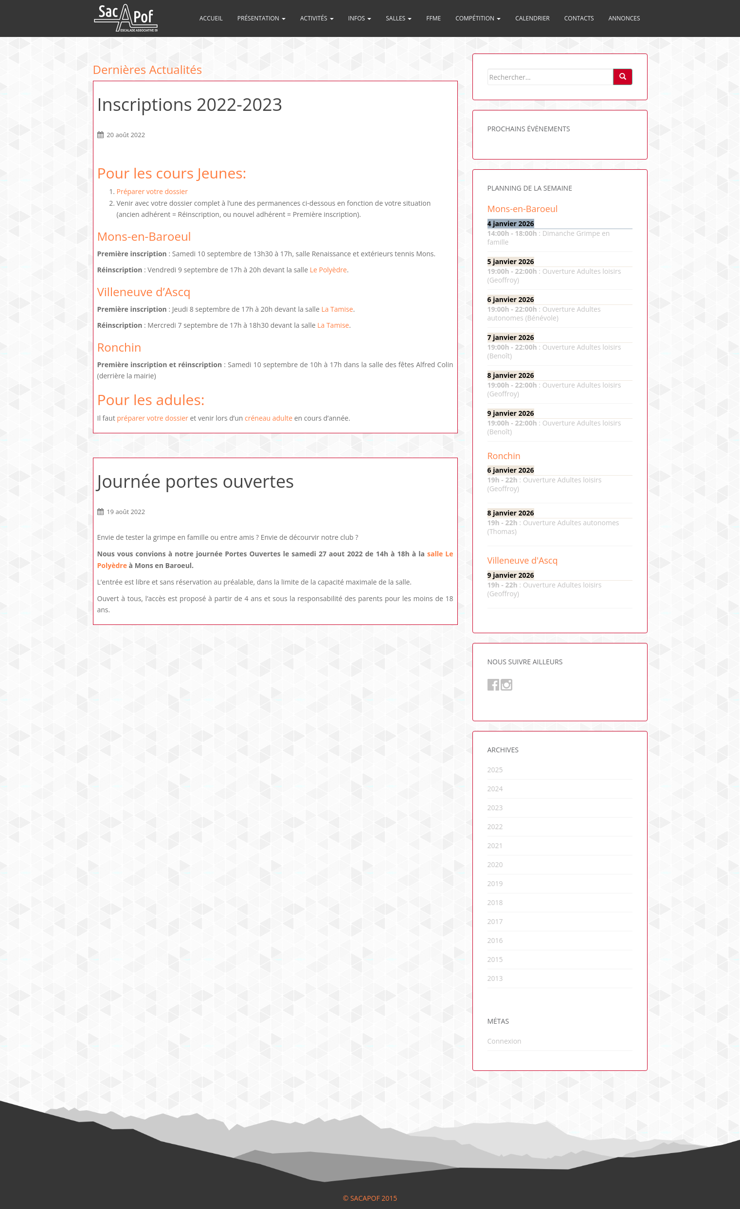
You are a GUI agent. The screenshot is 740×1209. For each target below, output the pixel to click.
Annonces (624, 18)
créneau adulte (268, 418)
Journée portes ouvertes (195, 481)
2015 (495, 959)
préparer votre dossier (153, 418)
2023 (495, 807)
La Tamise (337, 309)
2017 (495, 921)
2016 (495, 940)
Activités (317, 18)
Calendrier (532, 18)
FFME (433, 18)
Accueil (211, 18)
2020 (495, 864)
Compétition (478, 18)
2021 (495, 845)
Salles (399, 18)
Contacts (579, 18)
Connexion (504, 1041)
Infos (360, 18)
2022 (495, 826)
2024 (495, 788)
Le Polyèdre (328, 269)
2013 (495, 978)
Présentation (261, 18)
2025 (495, 769)
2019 (495, 883)
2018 (495, 902)
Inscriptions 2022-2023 (190, 104)
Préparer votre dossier (152, 191)
